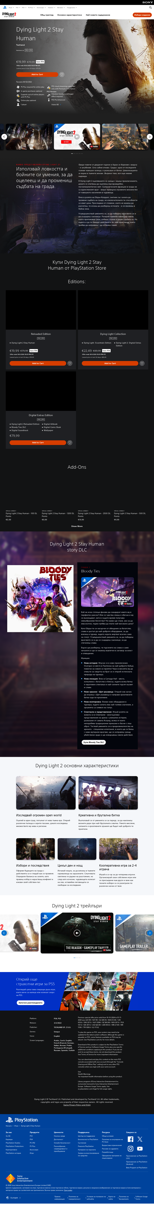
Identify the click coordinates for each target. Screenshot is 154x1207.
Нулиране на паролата (87, 1149)
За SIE (8, 1136)
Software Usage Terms (141, 1197)
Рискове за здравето (110, 1149)
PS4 (23, 7)
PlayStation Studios (13, 1143)
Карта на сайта (111, 1197)
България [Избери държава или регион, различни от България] (13, 1198)
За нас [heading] (9, 1132)
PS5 (17, 7)
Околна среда (59, 1136)
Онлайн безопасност (62, 1143)
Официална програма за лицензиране (111, 1156)
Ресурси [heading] (106, 1132)
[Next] (150, 137)
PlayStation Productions (15, 1146)
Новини (50, 7)
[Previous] (4, 137)
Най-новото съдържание (98, 15)
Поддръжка (71, 7)
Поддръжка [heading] (83, 1132)
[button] (77, 137)
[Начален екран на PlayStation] (4, 7)
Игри (10, 7)
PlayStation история (13, 1153)
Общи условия (108, 1136)
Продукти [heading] (34, 1132)
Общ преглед (46, 15)
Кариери (9, 1139)
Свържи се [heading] (131, 1132)
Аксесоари (40, 7)
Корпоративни (11, 1149)
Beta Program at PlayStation (136, 1167)
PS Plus (30, 7)
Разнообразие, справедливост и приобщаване (60, 1148)
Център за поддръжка (86, 1136)
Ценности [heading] (58, 1132)
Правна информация (59, 1197)
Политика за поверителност (74, 1197)
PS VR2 (32, 1143)
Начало (9, 1126)
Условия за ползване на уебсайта (96, 1197)
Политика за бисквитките (124, 1197)
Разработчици (107, 1152)
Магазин (60, 7)
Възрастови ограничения (112, 1145)
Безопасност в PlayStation (88, 1139)
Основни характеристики (69, 15)
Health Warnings (84, 1074)
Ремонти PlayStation (86, 1146)
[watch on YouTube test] (94, 146)
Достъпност (58, 1139)
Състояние (82, 1143)
